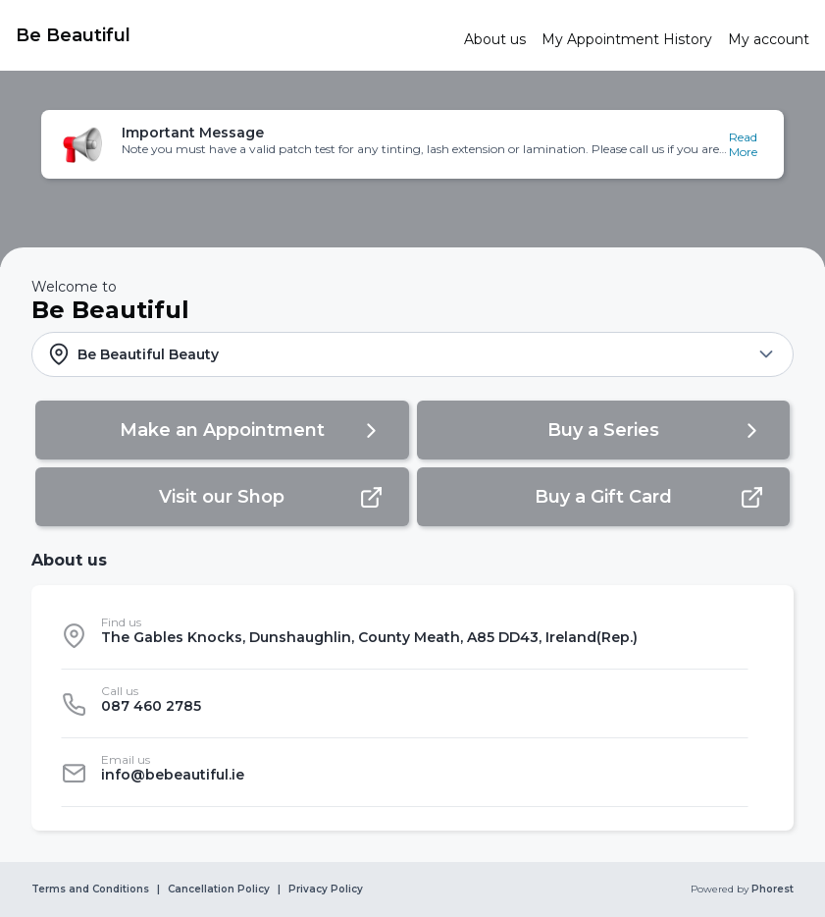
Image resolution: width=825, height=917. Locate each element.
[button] (412, 144)
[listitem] (404, 635)
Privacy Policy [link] (325, 889)
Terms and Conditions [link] (90, 889)
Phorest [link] (771, 889)
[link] (232, 35)
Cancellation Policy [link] (219, 889)
